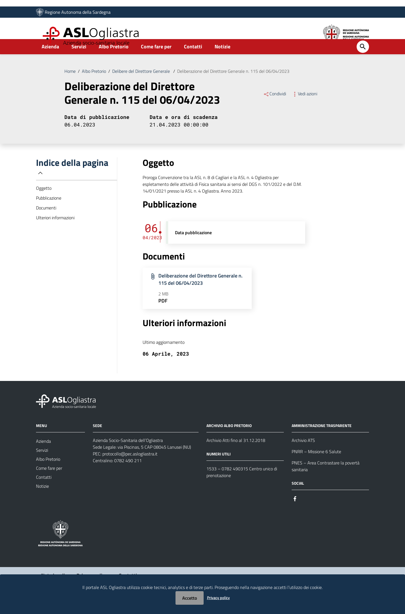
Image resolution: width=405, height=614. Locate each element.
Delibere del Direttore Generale (141, 84)
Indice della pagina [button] (72, 180)
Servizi (78, 60)
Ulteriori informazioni (55, 231)
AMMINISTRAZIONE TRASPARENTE (322, 439)
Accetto (189, 598)
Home (70, 84)
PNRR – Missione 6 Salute (316, 465)
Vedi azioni (304, 107)
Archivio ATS (303, 453)
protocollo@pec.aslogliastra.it (130, 467)
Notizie (222, 60)
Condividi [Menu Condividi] (274, 107)
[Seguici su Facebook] (295, 512)
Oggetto (43, 201)
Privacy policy (218, 598)
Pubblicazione (48, 211)
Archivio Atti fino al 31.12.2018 (235, 453)
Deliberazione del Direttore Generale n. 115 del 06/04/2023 (233, 84)
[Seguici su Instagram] (305, 512)
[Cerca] (363, 60)
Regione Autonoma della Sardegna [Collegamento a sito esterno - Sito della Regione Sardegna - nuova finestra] (78, 13)
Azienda (50, 60)
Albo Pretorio (114, 60)
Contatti (193, 60)
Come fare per (156, 60)
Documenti (46, 221)
